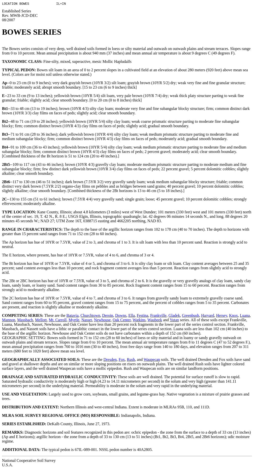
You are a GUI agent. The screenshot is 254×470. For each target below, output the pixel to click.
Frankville (158, 316)
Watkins (139, 321)
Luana (245, 316)
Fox (122, 360)
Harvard (207, 316)
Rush (131, 360)
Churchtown (90, 316)
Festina (142, 316)
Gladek (174, 316)
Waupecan (152, 360)
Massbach (25, 321)
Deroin (107, 316)
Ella (131, 316)
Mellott (41, 321)
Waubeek (154, 321)
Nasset (86, 321)
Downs (120, 316)
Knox (233, 316)
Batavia (72, 316)
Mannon (8, 321)
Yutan (174, 321)
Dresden (110, 360)
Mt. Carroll (57, 321)
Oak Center (122, 321)
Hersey (221, 316)
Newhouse (102, 321)
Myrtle (73, 321)
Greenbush (190, 316)
